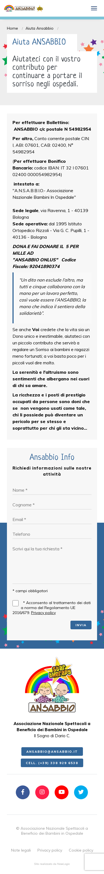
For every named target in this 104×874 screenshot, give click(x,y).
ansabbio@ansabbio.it (52, 752)
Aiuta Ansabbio (40, 28)
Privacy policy (43, 612)
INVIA (81, 625)
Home (12, 28)
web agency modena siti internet (52, 864)
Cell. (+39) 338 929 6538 (52, 763)
